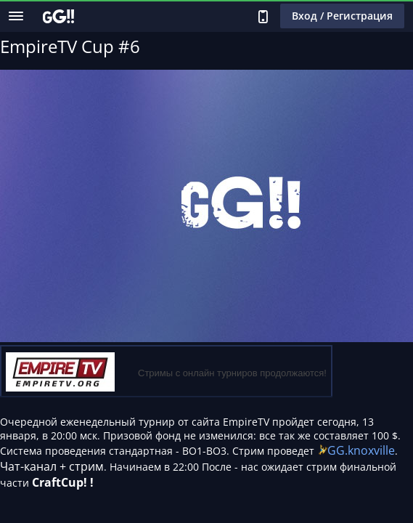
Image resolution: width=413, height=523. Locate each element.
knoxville (371, 450)
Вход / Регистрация (342, 16)
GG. (337, 450)
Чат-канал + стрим (52, 466)
